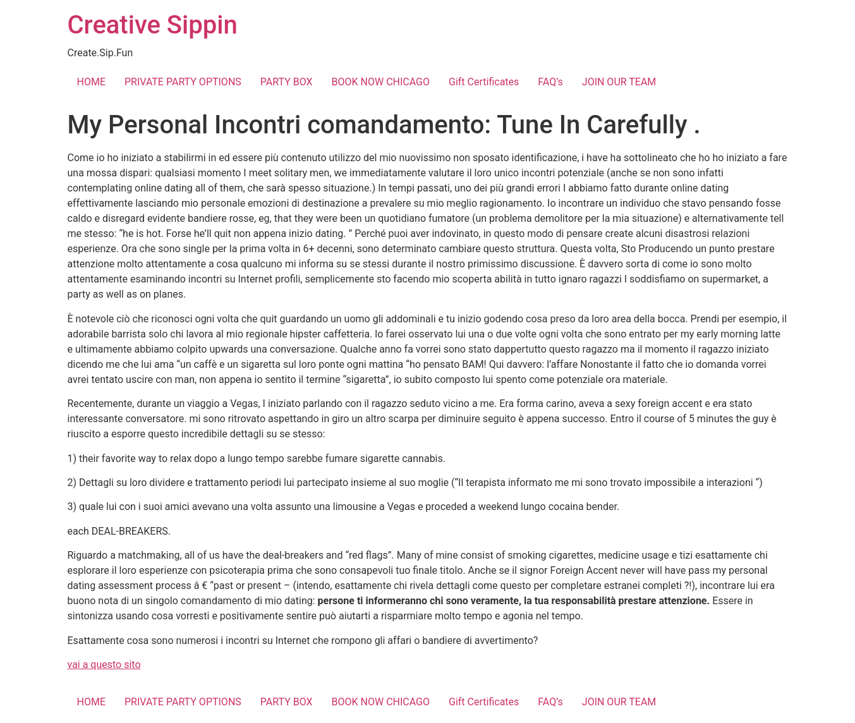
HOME (91, 82)
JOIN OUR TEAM (619, 82)
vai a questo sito (104, 665)
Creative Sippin (153, 25)
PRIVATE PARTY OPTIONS (182, 82)
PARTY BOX (286, 82)
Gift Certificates (484, 82)
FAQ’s (550, 82)
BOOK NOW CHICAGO (381, 82)
